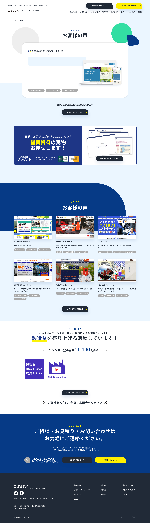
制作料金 (76, 500)
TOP (15, 20)
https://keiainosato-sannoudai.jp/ (43, 54)
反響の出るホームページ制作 (82, 491)
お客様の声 (77, 495)
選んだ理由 (77, 486)
